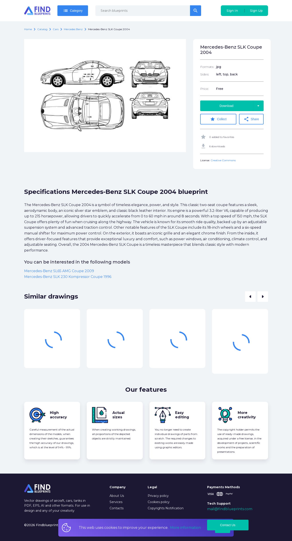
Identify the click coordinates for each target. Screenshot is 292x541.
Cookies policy (159, 502)
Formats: (207, 67)
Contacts (116, 508)
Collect (218, 119)
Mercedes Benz (73, 29)
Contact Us (227, 525)
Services (116, 502)
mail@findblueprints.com (229, 509)
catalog (42, 29)
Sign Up (256, 11)
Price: (204, 89)
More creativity (247, 415)
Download (241, 105)
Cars (56, 29)
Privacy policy (158, 496)
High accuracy (58, 415)
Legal (152, 487)
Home (28, 29)
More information (185, 527)
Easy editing (182, 415)
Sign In (232, 11)
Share (251, 119)
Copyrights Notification (166, 508)
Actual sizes (118, 415)
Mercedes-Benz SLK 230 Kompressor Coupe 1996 (67, 277)
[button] (250, 296)
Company (117, 487)
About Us (117, 496)
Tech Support (219, 504)
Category (73, 10)
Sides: (204, 74)
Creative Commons (223, 160)
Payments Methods (223, 487)
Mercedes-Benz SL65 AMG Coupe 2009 (59, 271)
